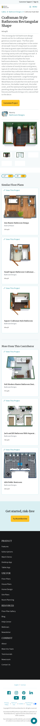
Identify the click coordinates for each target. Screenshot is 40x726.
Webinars (5, 627)
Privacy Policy (6, 703)
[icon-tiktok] (23, 697)
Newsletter (6, 632)
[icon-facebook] (8, 692)
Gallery (4, 12)
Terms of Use (14, 703)
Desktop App (7, 562)
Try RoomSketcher (20, 519)
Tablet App (6, 567)
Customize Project (10, 103)
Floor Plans (6, 579)
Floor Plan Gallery (9, 611)
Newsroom (6, 659)
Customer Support (25, 2)
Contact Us (6, 665)
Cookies (20, 704)
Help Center (6, 622)
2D (18, 176)
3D (23, 176)
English (16, 685)
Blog (3, 616)
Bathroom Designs (15, 12)
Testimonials (7, 654)
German (23, 685)
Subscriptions (7, 552)
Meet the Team (8, 649)
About (4, 644)
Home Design (7, 589)
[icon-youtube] (16, 697)
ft (10, 176)
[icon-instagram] (16, 692)
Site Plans (5, 595)
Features (5, 546)
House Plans (6, 584)
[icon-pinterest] (23, 692)
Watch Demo (7, 557)
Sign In (36, 2)
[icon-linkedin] (31, 692)
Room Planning (8, 600)
